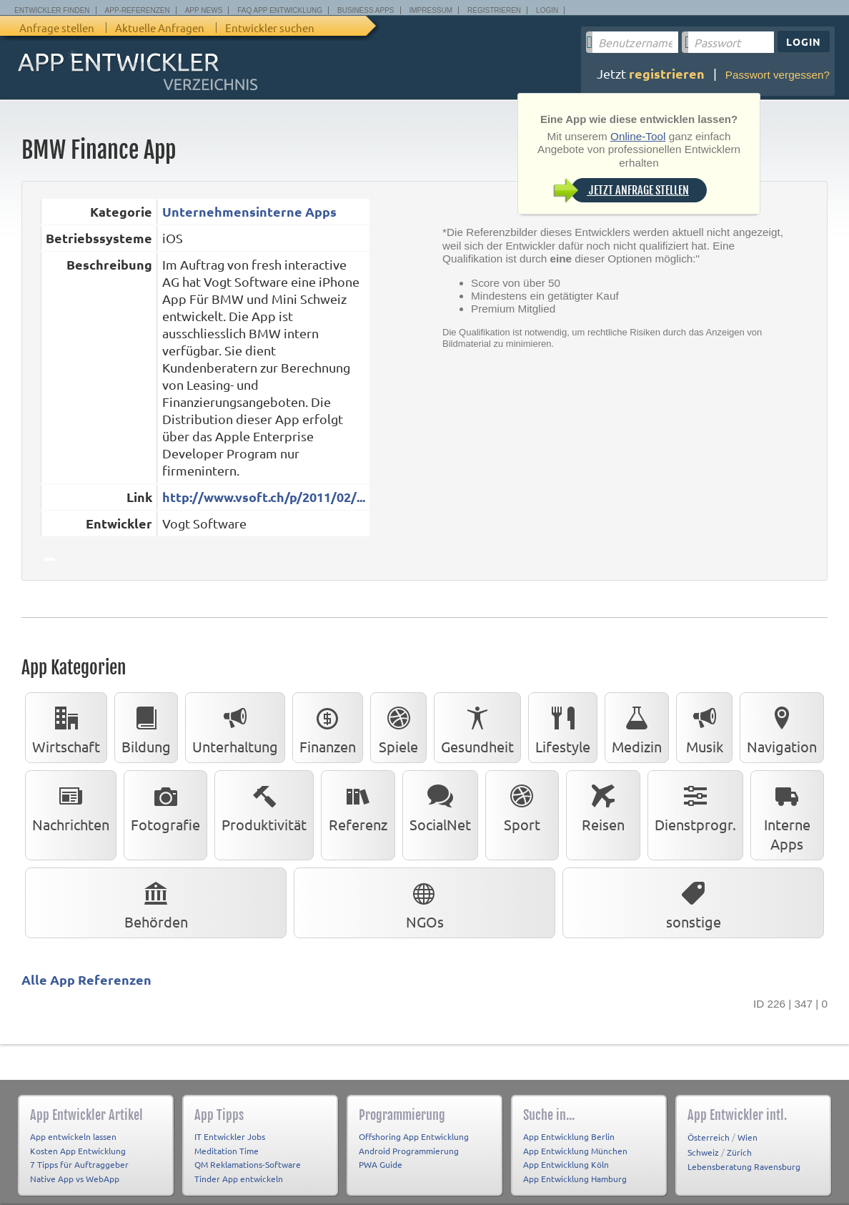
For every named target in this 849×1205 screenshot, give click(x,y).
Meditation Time (226, 1150)
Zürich (739, 1152)
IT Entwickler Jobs (229, 1136)
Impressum (431, 10)
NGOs (425, 902)
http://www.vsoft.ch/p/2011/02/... (263, 496)
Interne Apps (787, 814)
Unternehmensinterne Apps (249, 211)
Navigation (782, 727)
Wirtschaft (66, 727)
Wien (748, 1137)
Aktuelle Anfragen (159, 27)
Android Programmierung (409, 1150)
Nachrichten (70, 805)
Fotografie (165, 805)
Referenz (358, 805)
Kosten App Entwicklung (78, 1150)
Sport (521, 805)
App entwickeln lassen (73, 1136)
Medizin (637, 727)
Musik (704, 727)
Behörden (156, 902)
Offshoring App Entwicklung (414, 1136)
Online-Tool (637, 136)
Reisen (603, 805)
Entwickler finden (52, 10)
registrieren (667, 73)
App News (204, 10)
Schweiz (703, 1152)
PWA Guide (380, 1164)
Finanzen (327, 727)
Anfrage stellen (56, 27)
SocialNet (440, 805)
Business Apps (365, 10)
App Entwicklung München (575, 1150)
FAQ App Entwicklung (279, 10)
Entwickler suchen (269, 27)
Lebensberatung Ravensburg (743, 1166)
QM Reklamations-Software (247, 1164)
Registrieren (494, 10)
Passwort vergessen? (777, 75)
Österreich (708, 1137)
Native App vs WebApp (74, 1178)
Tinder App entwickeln (238, 1178)
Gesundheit (477, 727)
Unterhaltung (235, 727)
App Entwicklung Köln (566, 1164)
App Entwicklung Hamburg (575, 1178)
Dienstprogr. (695, 805)
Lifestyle (562, 727)
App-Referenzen (137, 10)
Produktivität (264, 805)
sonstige (693, 902)
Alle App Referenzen (86, 979)
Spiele (398, 727)
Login (547, 10)
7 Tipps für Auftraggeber (79, 1164)
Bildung (146, 727)
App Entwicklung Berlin (569, 1136)
